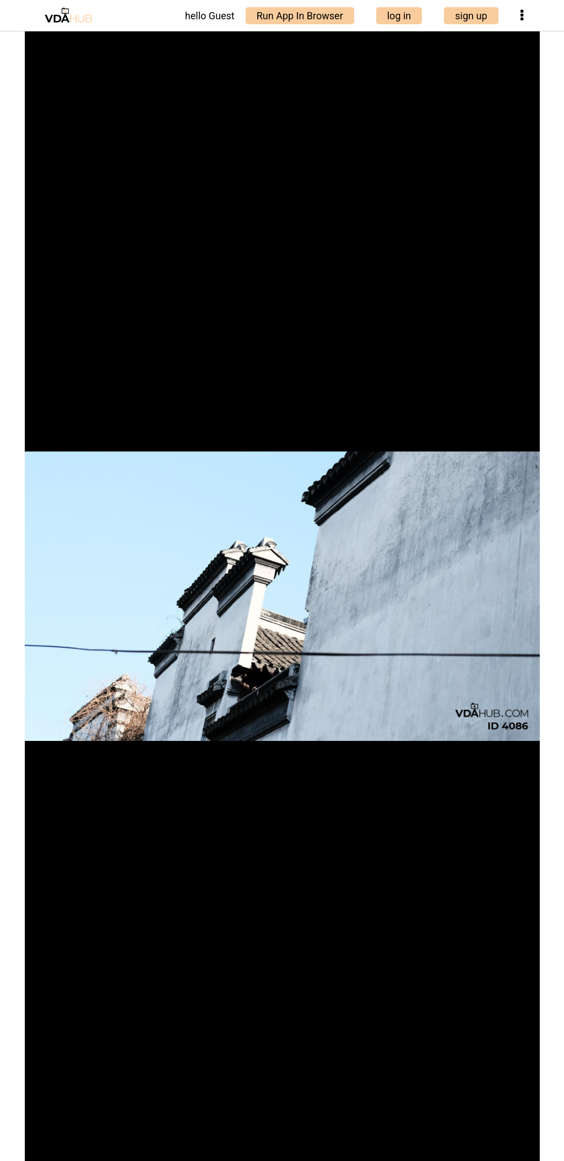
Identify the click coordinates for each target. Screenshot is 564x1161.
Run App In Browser (300, 16)
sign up (471, 16)
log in (399, 16)
